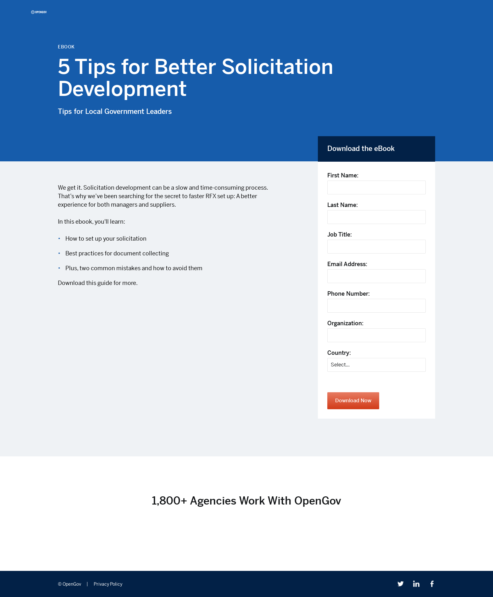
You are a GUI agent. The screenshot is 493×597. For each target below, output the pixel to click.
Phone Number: (348, 293)
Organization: (345, 323)
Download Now (353, 400)
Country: (339, 352)
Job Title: (339, 234)
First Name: (342, 175)
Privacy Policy (108, 584)
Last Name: (342, 205)
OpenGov (39, 12)
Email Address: (347, 264)
